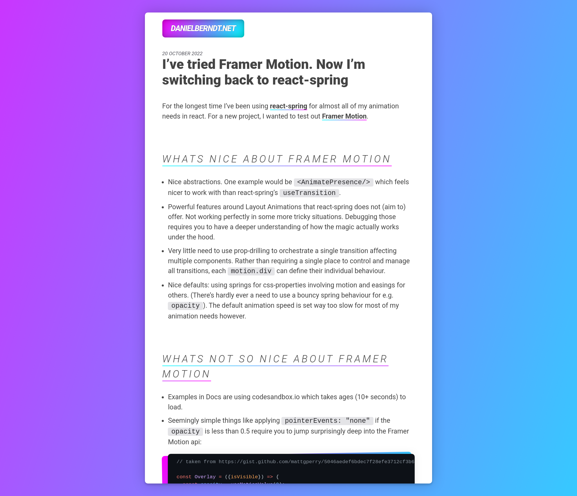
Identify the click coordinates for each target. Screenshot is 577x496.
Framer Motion (344, 116)
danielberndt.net (203, 28)
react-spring (288, 106)
